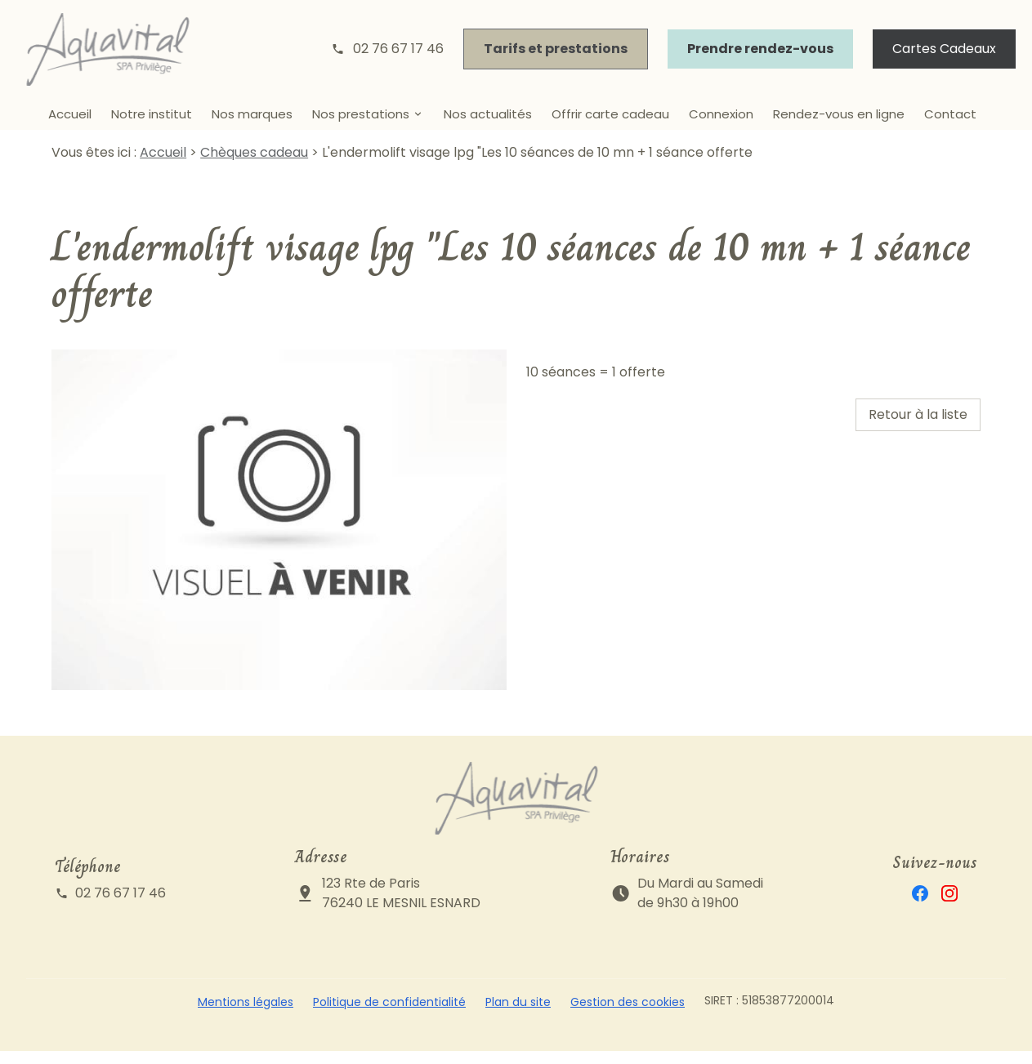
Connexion (721, 113)
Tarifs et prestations (556, 48)
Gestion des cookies (627, 1015)
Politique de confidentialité (389, 1015)
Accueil (70, 113)
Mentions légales (245, 1015)
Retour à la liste (918, 427)
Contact (950, 113)
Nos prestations (360, 113)
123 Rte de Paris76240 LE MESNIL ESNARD (401, 906)
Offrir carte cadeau (610, 113)
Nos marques (252, 113)
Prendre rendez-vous (760, 48)
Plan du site (518, 1015)
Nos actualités (488, 113)
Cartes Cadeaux (944, 48)
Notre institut (151, 113)
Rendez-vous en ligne (839, 113)
